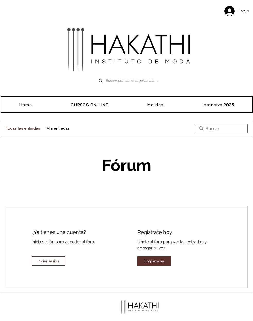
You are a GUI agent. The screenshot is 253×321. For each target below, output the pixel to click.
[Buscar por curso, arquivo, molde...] (132, 80)
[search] (221, 128)
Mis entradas (58, 128)
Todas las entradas (23, 128)
